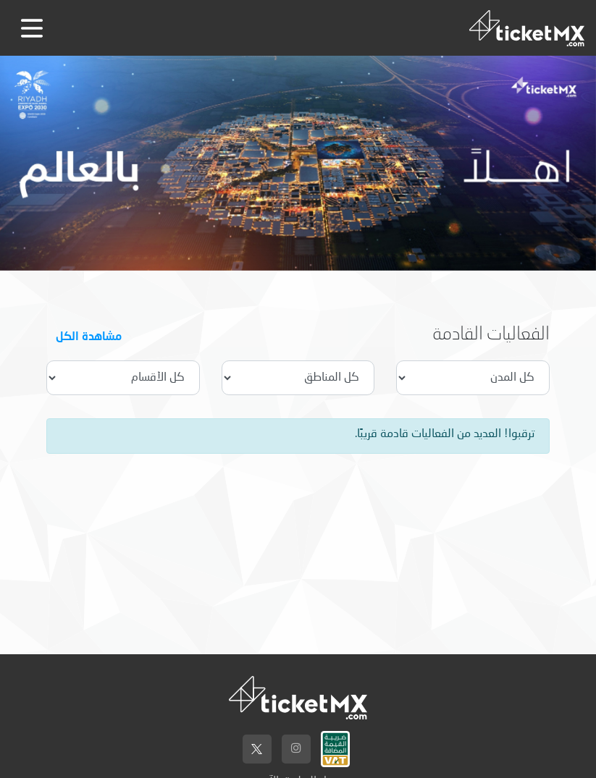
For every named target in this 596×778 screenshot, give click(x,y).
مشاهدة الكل (89, 335)
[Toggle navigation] (32, 28)
